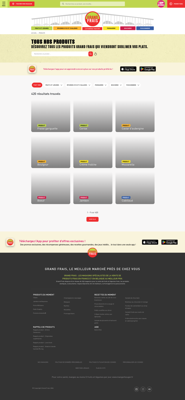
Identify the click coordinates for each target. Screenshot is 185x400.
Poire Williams (38, 305)
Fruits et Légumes (53, 85)
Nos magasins (43, 362)
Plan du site (100, 368)
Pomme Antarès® (39, 313)
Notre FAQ (97, 330)
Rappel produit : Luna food (42, 342)
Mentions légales (82, 368)
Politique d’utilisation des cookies (102, 362)
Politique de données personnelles (68, 362)
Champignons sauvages (72, 298)
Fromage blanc (69, 313)
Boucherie (116, 85)
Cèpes (35, 297)
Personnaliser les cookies (133, 362)
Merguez (67, 302)
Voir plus (92, 219)
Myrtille (66, 306)
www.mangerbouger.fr (122, 377)
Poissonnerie (132, 85)
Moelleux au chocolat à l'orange (136, 302)
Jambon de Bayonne (40, 301)
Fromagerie (101, 85)
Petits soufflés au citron (103, 310)
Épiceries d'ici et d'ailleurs (78, 85)
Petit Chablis (37, 309)
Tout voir (37, 85)
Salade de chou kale (132, 298)
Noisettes (67, 310)
